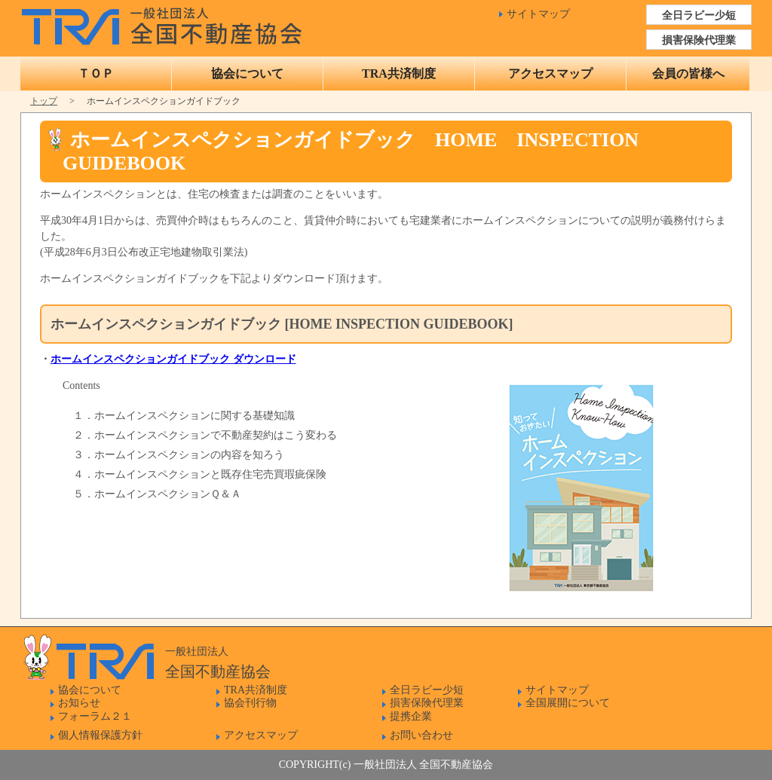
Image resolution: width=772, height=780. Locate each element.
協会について (247, 73)
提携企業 (411, 716)
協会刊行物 (250, 702)
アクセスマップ (550, 73)
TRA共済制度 (399, 73)
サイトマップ (538, 14)
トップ (43, 101)
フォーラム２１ (95, 716)
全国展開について (567, 702)
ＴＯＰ (96, 73)
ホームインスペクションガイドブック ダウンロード (173, 359)
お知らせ (79, 702)
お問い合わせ (421, 735)
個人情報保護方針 (100, 735)
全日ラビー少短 (699, 15)
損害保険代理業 (699, 40)
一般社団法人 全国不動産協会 (165, 22)
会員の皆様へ (688, 73)
